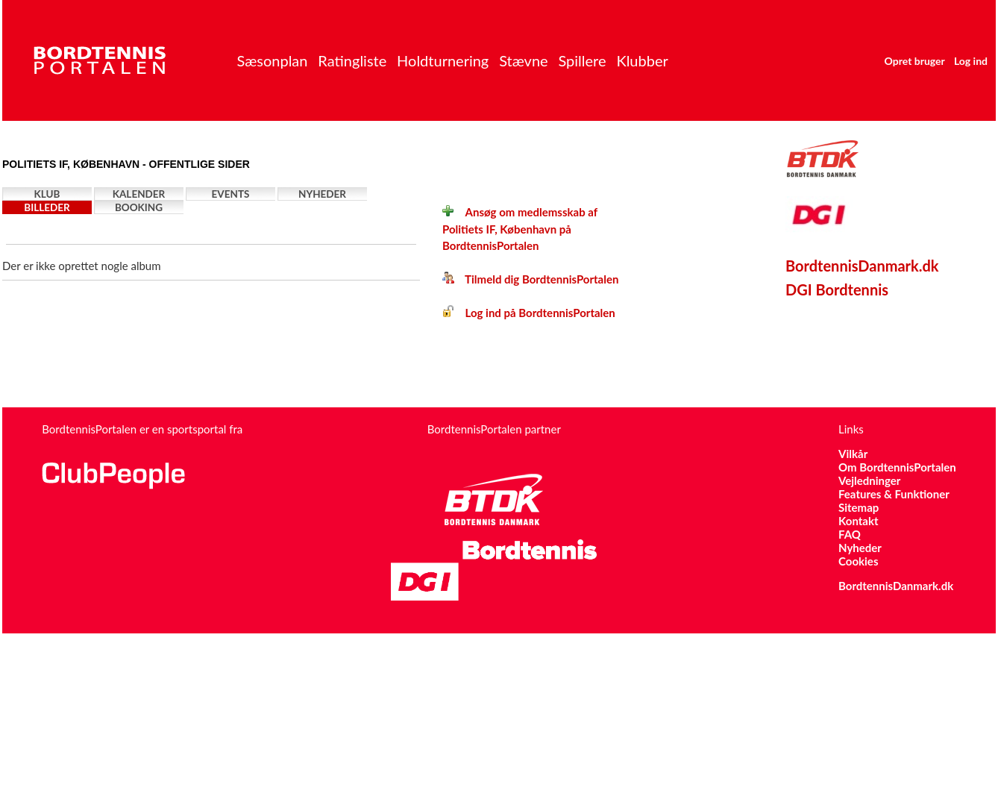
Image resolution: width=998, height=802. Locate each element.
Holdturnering (443, 60)
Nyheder (322, 194)
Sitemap (858, 507)
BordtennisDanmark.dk (862, 266)
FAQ (849, 534)
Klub (47, 194)
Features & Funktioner (894, 494)
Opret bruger (915, 60)
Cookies (858, 561)
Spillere (582, 60)
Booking (139, 207)
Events (231, 194)
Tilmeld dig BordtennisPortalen (530, 279)
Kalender (139, 194)
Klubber (642, 60)
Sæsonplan (271, 60)
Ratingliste (352, 60)
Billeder (46, 207)
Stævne (523, 60)
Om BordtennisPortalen (897, 467)
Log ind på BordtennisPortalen (528, 312)
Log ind (971, 60)
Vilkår (852, 453)
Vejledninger (869, 480)
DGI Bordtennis (836, 289)
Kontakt (858, 520)
